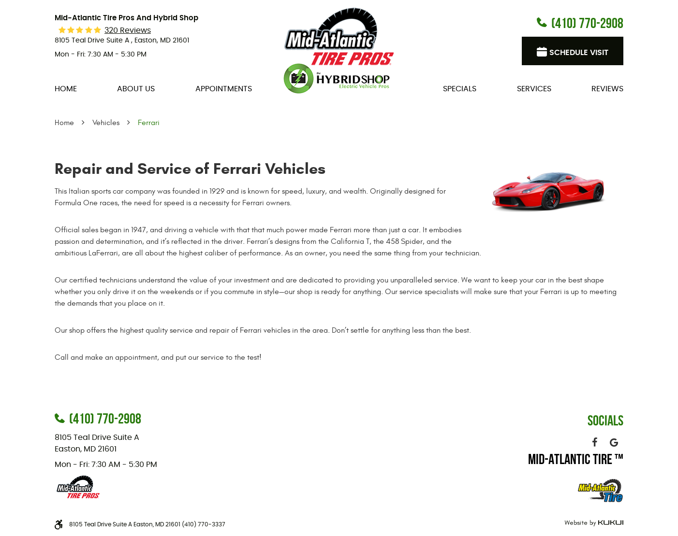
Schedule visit (578, 52)
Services (534, 89)
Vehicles (105, 122)
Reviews (607, 89)
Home (66, 89)
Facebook (594, 442)
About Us (136, 89)
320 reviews (127, 30)
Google (613, 442)
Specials (459, 89)
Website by (592, 523)
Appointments (223, 89)
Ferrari (149, 122)
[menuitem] (66, 88)
